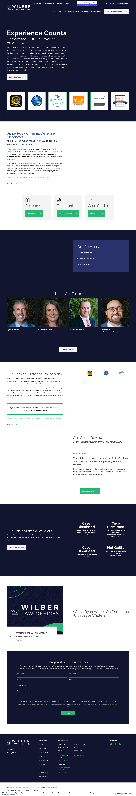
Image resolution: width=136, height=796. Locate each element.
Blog (67, 3)
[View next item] (11, 115)
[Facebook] (116, 785)
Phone (19, 720)
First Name (20, 715)
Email (70, 720)
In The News (38, 3)
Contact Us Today (17, 77)
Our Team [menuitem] (62, 11)
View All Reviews (90, 532)
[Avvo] (111, 785)
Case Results (50, 3)
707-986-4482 (122, 3)
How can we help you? (24, 732)
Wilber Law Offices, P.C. (15, 149)
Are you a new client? (23, 726)
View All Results (15, 588)
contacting (18, 420)
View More (98, 216)
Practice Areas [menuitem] (73, 11)
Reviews (60, 3)
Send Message (68, 754)
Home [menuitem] (54, 11)
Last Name (72, 715)
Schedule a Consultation (116, 11)
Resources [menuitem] (85, 11)
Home (41, 785)
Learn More (35, 216)
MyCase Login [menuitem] (96, 11)
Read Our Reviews (69, 216)
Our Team (42, 789)
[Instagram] (120, 785)
